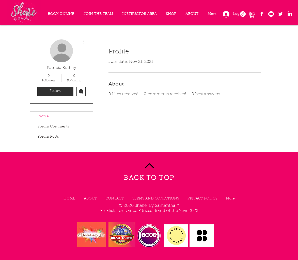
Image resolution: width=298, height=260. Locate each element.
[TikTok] (243, 14)
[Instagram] (252, 14)
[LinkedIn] (290, 14)
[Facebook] (261, 14)
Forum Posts (48, 137)
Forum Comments (53, 126)
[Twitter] (280, 14)
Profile (43, 116)
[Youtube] (271, 14)
